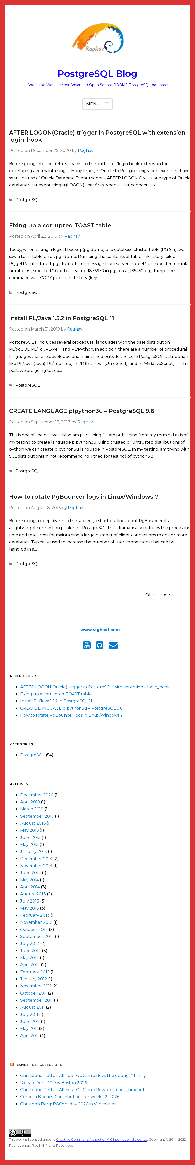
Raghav (85, 150)
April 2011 (29, 1035)
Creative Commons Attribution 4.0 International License (101, 1139)
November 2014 (36, 865)
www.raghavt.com (100, 629)
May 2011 (29, 1028)
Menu (93, 104)
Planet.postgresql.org (38, 1065)
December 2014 (36, 858)
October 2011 (33, 993)
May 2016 (29, 830)
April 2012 (30, 964)
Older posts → (161, 595)
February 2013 (35, 915)
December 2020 (37, 795)
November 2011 (35, 986)
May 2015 (29, 844)
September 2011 (36, 1000)
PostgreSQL (27, 199)
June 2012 (30, 950)
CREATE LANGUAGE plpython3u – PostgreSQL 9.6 (81, 411)
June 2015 (30, 837)
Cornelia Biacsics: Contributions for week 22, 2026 (69, 1096)
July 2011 (29, 1014)
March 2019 (32, 809)
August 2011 (32, 1007)
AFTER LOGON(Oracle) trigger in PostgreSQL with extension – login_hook (95, 687)
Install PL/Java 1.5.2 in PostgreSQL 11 (61, 318)
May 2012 (29, 957)
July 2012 (29, 943)
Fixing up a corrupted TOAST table (60, 225)
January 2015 (33, 851)
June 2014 (30, 872)
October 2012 (34, 929)
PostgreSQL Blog (97, 73)
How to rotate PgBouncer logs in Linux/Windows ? (83, 496)
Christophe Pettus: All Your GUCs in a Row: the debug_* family (83, 1075)
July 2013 (29, 901)
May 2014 (29, 879)
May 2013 (29, 908)
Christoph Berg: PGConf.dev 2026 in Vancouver (68, 1104)
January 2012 (33, 979)
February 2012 (35, 972)
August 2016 (33, 823)
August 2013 (33, 894)
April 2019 (30, 802)
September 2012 (37, 936)
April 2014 (30, 887)
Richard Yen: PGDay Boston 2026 (53, 1082)
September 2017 (37, 816)
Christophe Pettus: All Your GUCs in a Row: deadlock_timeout (82, 1089)
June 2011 (30, 1021)
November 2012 (36, 922)
